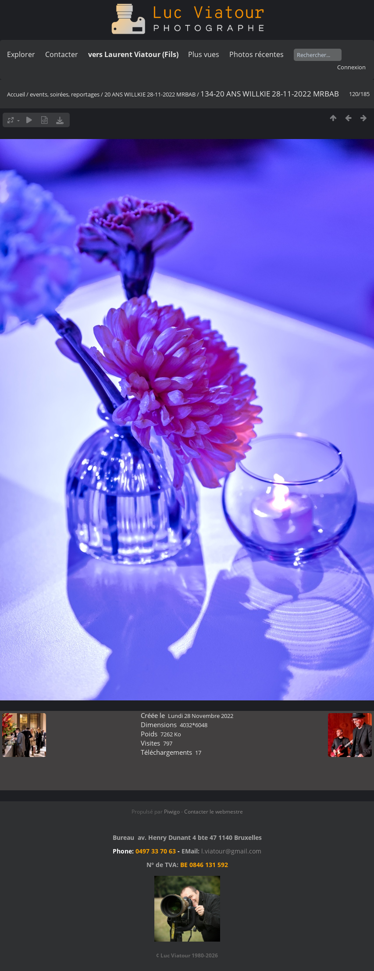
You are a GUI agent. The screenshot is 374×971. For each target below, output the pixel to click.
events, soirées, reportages (65, 94)
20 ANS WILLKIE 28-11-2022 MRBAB (150, 94)
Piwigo (172, 811)
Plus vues (203, 54)
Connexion (351, 67)
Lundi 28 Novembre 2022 (200, 716)
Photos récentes (256, 54)
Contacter (61, 54)
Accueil (16, 94)
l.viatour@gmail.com (231, 851)
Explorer (21, 54)
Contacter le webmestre (213, 811)
